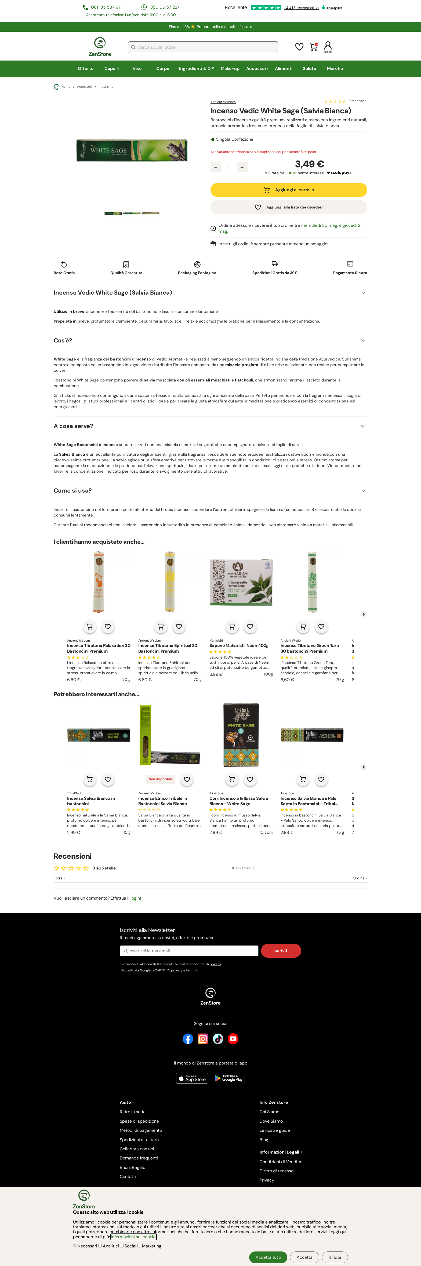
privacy (215, 964)
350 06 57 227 (165, 7)
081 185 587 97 (106, 7)
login (135, 898)
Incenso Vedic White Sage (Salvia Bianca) (113, 292)
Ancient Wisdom (223, 102)
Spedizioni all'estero (139, 1140)
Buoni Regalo (132, 1167)
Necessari (85, 1246)
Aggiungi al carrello (294, 190)
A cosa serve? (73, 426)
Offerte (86, 68)
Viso (137, 68)
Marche (335, 68)
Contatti (128, 1176)
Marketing (149, 1246)
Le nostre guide (275, 1130)
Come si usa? (73, 490)
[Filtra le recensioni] (74, 878)
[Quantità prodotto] (229, 167)
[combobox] (203, 47)
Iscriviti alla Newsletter (210, 933)
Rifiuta (335, 1257)
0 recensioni (358, 101)
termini (191, 970)
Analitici (109, 1246)
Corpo (162, 68)
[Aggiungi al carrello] (89, 626)
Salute (309, 68)
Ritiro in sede (133, 1112)
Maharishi (216, 640)
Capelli (111, 68)
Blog (264, 1140)
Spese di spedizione (139, 1121)
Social (128, 1246)
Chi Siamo (269, 1112)
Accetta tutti (268, 1257)
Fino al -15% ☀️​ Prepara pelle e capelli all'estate (210, 26)
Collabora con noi (137, 1149)
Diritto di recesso (276, 1171)
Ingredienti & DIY (196, 68)
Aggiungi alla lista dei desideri (294, 207)
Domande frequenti (139, 1158)
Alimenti (283, 68)
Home (62, 87)
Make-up (230, 68)
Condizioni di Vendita (280, 1162)
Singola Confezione (234, 139)
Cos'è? (63, 340)
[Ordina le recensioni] (340, 878)
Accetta (305, 1257)
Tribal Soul (74, 793)
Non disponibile (161, 779)
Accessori (257, 68)
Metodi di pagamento (141, 1130)
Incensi (104, 87)
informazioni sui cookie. (133, 1237)
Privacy (267, 1180)
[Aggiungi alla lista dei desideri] (108, 626)
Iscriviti (281, 950)
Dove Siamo (271, 1121)
